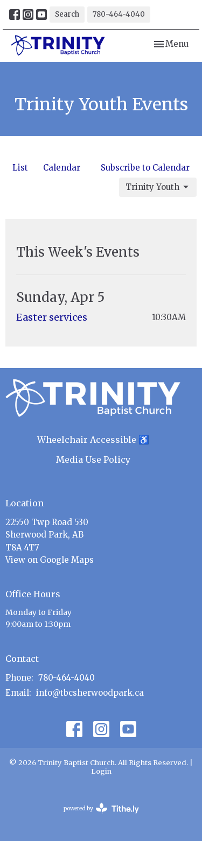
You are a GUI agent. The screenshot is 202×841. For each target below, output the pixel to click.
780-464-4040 (119, 14)
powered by (101, 808)
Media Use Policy (93, 459)
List (20, 167)
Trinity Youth (158, 187)
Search (67, 14)
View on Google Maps (49, 560)
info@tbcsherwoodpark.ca (90, 693)
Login (101, 771)
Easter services (51, 317)
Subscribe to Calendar (145, 167)
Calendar (61, 167)
